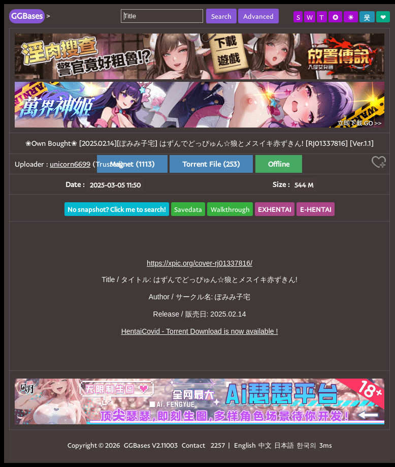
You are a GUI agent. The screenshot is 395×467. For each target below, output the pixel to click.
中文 (265, 445)
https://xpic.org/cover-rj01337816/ (199, 263)
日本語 (284, 445)
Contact (193, 445)
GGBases (137, 445)
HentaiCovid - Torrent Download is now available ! (199, 331)
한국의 (307, 445)
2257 (218, 445)
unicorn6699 (70, 164)
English (245, 445)
